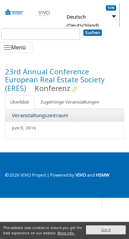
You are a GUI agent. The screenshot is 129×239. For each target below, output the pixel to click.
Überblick (19, 102)
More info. (66, 233)
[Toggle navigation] (16, 47)
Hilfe (111, 8)
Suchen (92, 33)
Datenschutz (87, 201)
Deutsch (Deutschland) (82, 21)
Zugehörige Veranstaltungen (69, 102)
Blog (109, 201)
